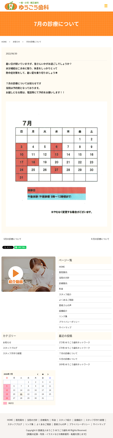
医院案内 (63, 272)
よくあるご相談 (66, 299)
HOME (4, 41)
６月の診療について (68, 358)
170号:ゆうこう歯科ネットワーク (74, 347)
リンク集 (63, 316)
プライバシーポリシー (69, 321)
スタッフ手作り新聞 (12, 353)
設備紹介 (63, 310)
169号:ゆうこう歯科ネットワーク (74, 364)
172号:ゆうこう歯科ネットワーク (74, 342)
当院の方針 (64, 277)
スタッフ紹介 (65, 294)
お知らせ (16, 41)
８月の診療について (100, 239)
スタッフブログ (10, 347)
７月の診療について (68, 353)
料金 (61, 288)
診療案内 (63, 283)
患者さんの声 (65, 305)
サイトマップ (65, 327)
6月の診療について (12, 239)
